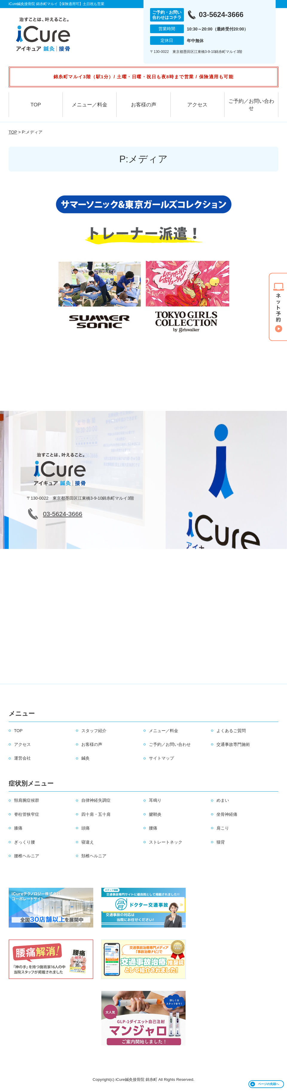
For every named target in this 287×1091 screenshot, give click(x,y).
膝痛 (18, 828)
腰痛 (153, 828)
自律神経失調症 (96, 800)
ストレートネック (165, 842)
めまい (222, 800)
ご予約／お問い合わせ (251, 104)
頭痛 (85, 828)
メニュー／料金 (89, 105)
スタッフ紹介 (93, 730)
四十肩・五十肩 (96, 814)
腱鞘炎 (155, 814)
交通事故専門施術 (233, 744)
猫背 (220, 842)
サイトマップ (161, 758)
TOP (35, 105)
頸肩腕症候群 (26, 800)
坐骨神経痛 (226, 814)
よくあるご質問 (231, 730)
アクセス (197, 105)
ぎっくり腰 (24, 842)
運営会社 (22, 758)
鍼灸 (85, 758)
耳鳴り (155, 800)
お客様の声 (143, 105)
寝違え (87, 842)
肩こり (222, 828)
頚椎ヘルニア (93, 855)
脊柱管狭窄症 (26, 814)
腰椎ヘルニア (26, 855)
